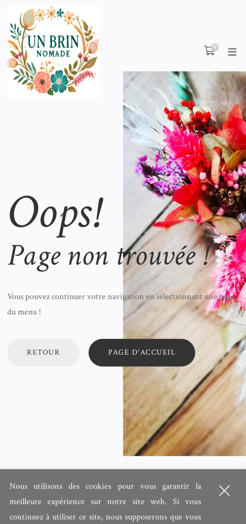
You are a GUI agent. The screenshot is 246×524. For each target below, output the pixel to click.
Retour (43, 352)
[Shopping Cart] (209, 51)
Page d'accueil (142, 352)
